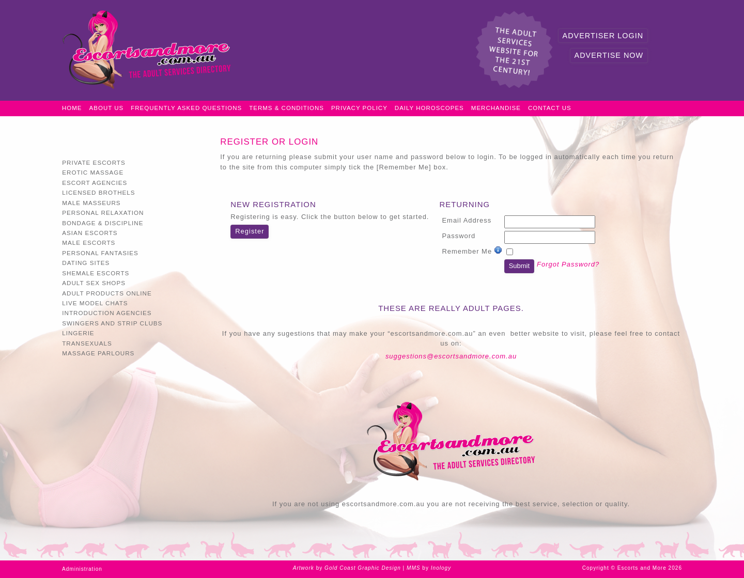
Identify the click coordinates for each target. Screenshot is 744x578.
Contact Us (549, 108)
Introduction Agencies (106, 312)
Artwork (303, 568)
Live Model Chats (95, 303)
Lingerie (78, 333)
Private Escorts (94, 162)
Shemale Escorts (95, 273)
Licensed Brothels (98, 192)
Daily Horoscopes (429, 108)
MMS (414, 568)
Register (249, 231)
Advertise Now (609, 55)
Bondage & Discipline (102, 223)
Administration (82, 569)
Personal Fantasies (100, 252)
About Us (106, 108)
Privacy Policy (359, 108)
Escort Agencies (94, 182)
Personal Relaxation (103, 212)
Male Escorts (88, 242)
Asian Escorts (89, 232)
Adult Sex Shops (94, 282)
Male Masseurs (91, 202)
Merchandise (496, 108)
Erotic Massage (92, 172)
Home (72, 108)
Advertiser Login (603, 36)
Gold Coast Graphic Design (362, 568)
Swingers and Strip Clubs (112, 323)
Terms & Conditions (286, 108)
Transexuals (87, 343)
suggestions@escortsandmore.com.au (451, 356)
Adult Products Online (106, 293)
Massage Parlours (98, 353)
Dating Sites (86, 262)
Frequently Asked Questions (186, 108)
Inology (441, 568)
